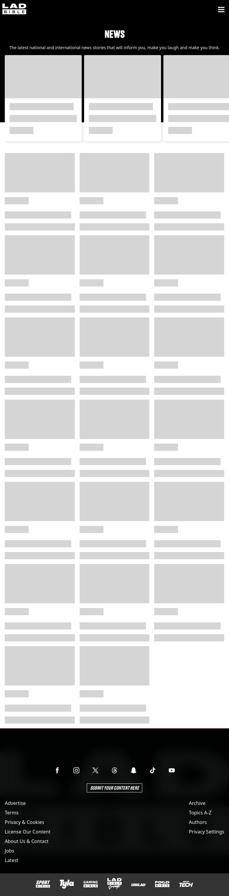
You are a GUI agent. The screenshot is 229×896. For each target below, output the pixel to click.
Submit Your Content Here (114, 788)
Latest (11, 860)
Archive (197, 803)
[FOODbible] (162, 884)
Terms (11, 812)
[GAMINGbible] (90, 884)
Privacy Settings (206, 831)
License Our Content (27, 831)
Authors (198, 822)
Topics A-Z (200, 812)
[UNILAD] (138, 884)
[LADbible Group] (114, 884)
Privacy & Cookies (24, 822)
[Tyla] (67, 884)
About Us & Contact (27, 841)
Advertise (15, 803)
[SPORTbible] (43, 884)
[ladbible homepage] (14, 9)
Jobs (9, 850)
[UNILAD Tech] (186, 884)
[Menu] (221, 9)
